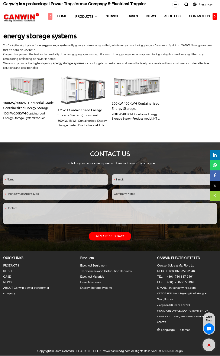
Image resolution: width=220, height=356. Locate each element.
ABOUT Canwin (13, 288)
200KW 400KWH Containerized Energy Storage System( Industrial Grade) (135, 106)
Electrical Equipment (93, 266)
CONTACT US (202, 16)
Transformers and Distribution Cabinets (106, 271)
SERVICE (115, 16)
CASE (7, 277)
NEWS (154, 16)
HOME (65, 16)
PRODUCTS (87, 17)
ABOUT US (175, 16)
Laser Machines (90, 282)
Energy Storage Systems (96, 288)
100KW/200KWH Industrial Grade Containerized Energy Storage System (28, 105)
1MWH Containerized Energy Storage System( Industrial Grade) (80, 112)
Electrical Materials (92, 277)
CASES (135, 16)
